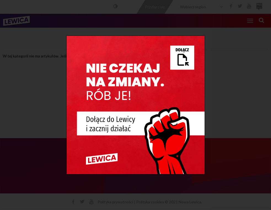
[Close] (200, 40)
